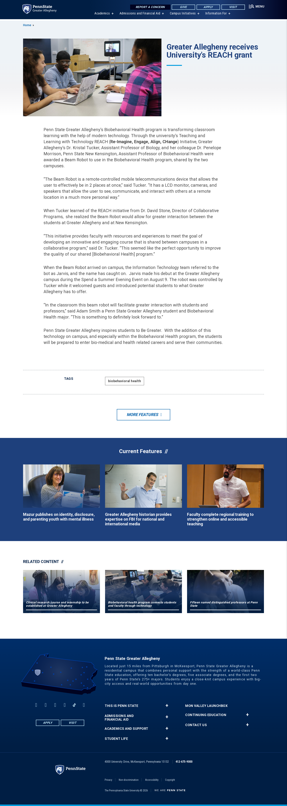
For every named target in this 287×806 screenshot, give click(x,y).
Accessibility (152, 779)
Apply (207, 7)
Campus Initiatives (182, 14)
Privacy (108, 779)
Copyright (170, 779)
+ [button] (166, 706)
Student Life (116, 739)
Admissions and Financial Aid (139, 14)
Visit (232, 7)
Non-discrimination (129, 779)
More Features (142, 414)
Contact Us (196, 725)
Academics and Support (126, 728)
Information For (215, 14)
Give (182, 7)
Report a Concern (149, 7)
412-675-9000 (184, 761)
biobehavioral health (124, 381)
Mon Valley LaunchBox (206, 706)
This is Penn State (121, 706)
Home (27, 25)
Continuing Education (205, 715)
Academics (101, 14)
